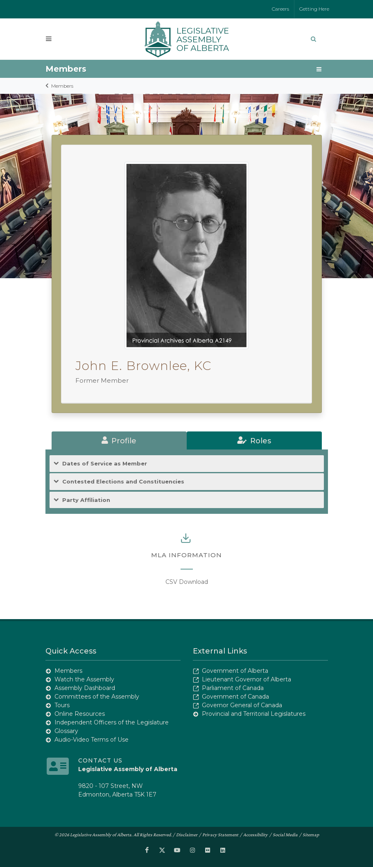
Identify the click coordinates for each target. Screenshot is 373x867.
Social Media (285, 834)
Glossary (66, 731)
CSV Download (186, 582)
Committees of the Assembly (96, 696)
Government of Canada (235, 696)
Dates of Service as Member (104, 463)
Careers (280, 9)
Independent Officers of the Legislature (111, 722)
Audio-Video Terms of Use (91, 739)
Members (62, 86)
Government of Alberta (235, 670)
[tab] (119, 440)
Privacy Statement (220, 834)
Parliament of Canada (233, 688)
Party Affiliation (86, 500)
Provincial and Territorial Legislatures (253, 713)
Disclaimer (186, 834)
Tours (62, 705)
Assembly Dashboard (84, 688)
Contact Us (100, 760)
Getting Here (314, 9)
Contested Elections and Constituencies (123, 481)
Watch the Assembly (84, 679)
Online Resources (79, 713)
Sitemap (311, 834)
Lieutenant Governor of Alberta (246, 679)
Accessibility (255, 834)
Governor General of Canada (242, 705)
